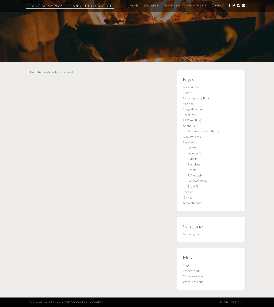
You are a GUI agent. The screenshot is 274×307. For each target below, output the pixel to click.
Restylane (194, 164)
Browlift (193, 186)
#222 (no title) (192, 120)
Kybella (192, 159)
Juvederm (194, 153)
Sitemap (188, 103)
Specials (188, 192)
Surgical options (193, 109)
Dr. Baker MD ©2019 (232, 302)
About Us (172, 5)
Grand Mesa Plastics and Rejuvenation (70, 6)
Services (151, 5)
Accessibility (191, 87)
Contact (218, 5)
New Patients (192, 136)
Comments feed (193, 276)
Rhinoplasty (195, 175)
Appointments (196, 5)
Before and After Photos (204, 131)
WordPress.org (193, 281)
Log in (186, 265)
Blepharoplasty (197, 181)
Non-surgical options (196, 98)
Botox (192, 148)
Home (134, 5)
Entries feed (191, 270)
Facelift (193, 170)
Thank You (189, 114)
